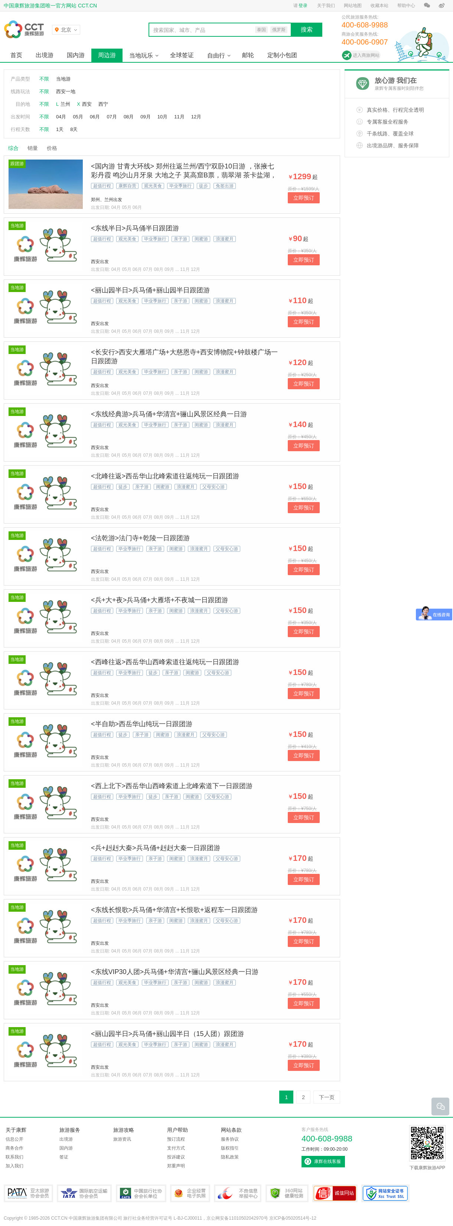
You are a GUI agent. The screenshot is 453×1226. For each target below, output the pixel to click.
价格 (55, 148)
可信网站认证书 (335, 1193)
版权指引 (230, 1148)
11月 (179, 116)
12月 (196, 116)
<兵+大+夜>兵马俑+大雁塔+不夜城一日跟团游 (159, 600)
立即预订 (303, 198)
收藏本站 (379, 5)
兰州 (65, 104)
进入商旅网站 (366, 55)
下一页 (327, 1097)
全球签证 (182, 55)
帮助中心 (406, 5)
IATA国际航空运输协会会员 (84, 1193)
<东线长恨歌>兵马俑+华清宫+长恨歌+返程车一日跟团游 (174, 910)
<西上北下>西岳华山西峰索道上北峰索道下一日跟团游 (171, 786)
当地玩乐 (141, 55)
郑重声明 (176, 1165)
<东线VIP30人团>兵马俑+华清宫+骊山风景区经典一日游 (174, 972)
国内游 (76, 55)
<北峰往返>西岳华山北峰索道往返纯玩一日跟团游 (165, 476)
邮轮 (248, 55)
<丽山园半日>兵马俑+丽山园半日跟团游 (150, 290)
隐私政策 (230, 1157)
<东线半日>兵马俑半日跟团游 (135, 228)
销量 (32, 148)
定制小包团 (282, 55)
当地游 (63, 79)
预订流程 (176, 1139)
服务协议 (230, 1139)
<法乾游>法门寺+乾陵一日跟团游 (140, 538)
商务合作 (14, 1148)
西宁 (103, 104)
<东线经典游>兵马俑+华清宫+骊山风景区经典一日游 (169, 414)
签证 (63, 1157)
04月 (61, 116)
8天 (74, 129)
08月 (129, 116)
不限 (44, 79)
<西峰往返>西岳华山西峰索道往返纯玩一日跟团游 (165, 662)
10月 (162, 116)
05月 (78, 116)
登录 (303, 5)
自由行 (216, 55)
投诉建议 (176, 1157)
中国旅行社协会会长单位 (141, 1193)
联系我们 (14, 1157)
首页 (16, 55)
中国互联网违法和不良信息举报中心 (237, 1193)
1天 (59, 129)
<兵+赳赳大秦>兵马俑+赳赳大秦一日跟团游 (155, 848)
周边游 (107, 55)
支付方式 (176, 1148)
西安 (87, 104)
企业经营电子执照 (190, 1193)
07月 (112, 116)
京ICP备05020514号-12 (292, 1218)
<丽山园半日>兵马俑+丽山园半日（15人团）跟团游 (167, 1033)
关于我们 (326, 5)
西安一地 (65, 91)
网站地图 (353, 5)
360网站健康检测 (287, 1193)
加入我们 (14, 1165)
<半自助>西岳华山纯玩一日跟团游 (141, 724)
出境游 (44, 55)
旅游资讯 (122, 1139)
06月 (95, 116)
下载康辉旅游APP (427, 1147)
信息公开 (14, 1139)
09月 (145, 116)
